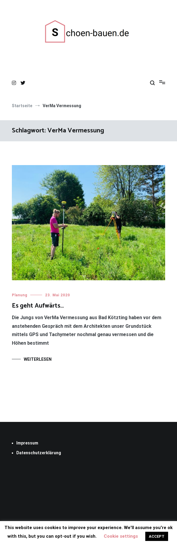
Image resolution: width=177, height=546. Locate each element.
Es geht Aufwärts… (38, 306)
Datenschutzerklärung (38, 452)
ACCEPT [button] (157, 536)
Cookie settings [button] (121, 536)
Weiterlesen (38, 359)
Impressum (27, 443)
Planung (19, 295)
